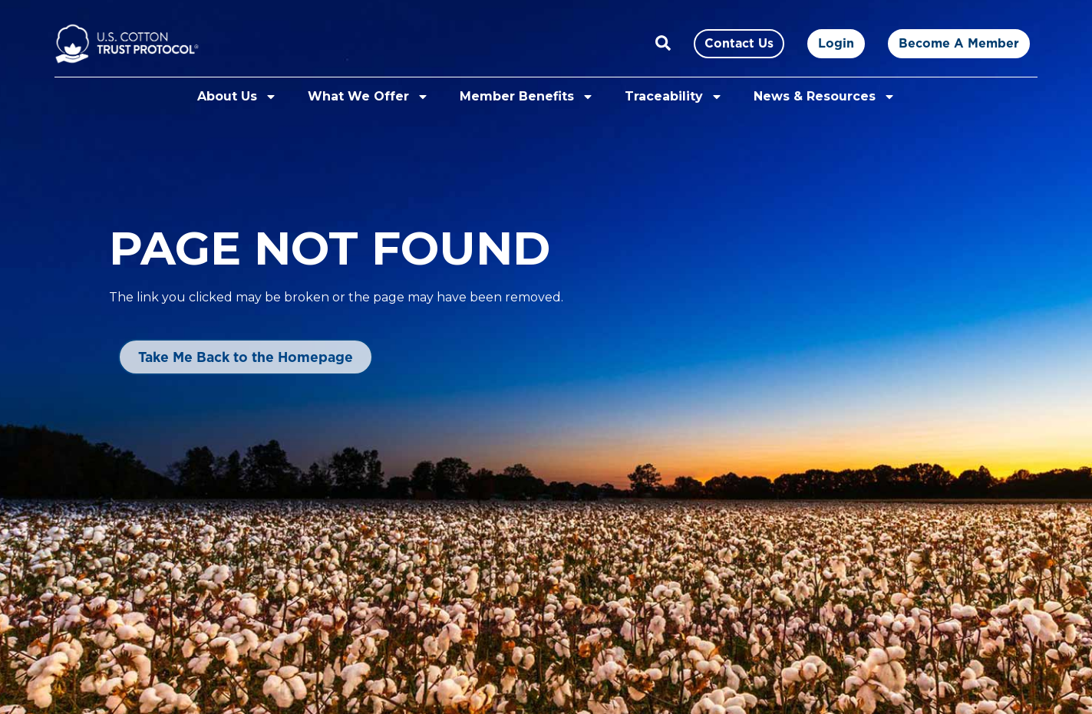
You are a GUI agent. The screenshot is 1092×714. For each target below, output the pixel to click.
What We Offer (368, 96)
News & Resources (825, 96)
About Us (237, 96)
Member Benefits (527, 96)
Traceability (674, 96)
